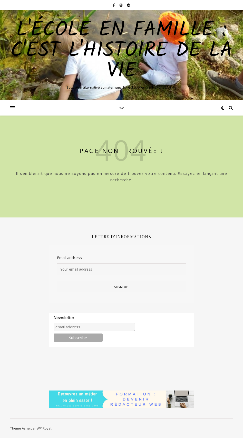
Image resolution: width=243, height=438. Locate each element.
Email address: (70, 257)
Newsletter (64, 318)
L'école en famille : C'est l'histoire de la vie (121, 51)
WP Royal (44, 428)
